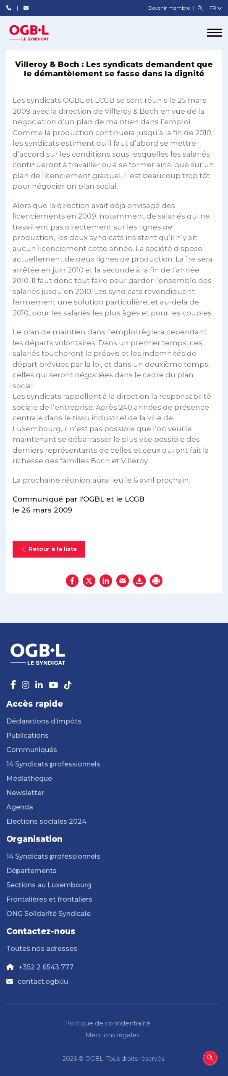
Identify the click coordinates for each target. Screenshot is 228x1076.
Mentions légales (112, 1035)
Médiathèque (29, 778)
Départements (31, 871)
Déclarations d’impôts (43, 721)
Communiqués (31, 750)
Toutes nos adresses (41, 949)
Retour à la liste (49, 549)
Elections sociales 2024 (46, 821)
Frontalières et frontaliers (49, 899)
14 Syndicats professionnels (53, 764)
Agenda (19, 807)
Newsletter (25, 793)
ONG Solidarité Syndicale (48, 914)
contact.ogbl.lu (43, 981)
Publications (27, 736)
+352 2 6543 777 (45, 967)
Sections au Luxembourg (49, 885)
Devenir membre (169, 8)
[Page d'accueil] (37, 32)
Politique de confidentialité (108, 1023)
